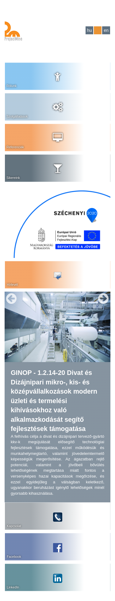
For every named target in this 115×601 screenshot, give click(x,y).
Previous (11, 299)
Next (103, 299)
